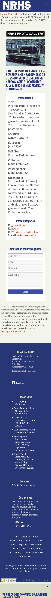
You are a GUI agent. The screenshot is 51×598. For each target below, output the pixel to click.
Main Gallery (14, 14)
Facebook (20, 383)
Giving (12, 544)
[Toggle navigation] (46, 5)
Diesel (22, 225)
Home (3, 14)
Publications (36, 544)
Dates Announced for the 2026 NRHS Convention (24, 411)
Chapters (29, 541)
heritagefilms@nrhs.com (13, 331)
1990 (16, 228)
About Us (25, 537)
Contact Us (25, 556)
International (28, 235)
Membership (15, 541)
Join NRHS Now (25, 526)
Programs (22, 544)
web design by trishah (36, 580)
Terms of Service (17, 548)
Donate (20, 522)
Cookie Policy (14, 552)
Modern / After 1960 (27, 232)
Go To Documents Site (23, 485)
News (35, 537)
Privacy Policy (35, 548)
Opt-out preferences (33, 552)
